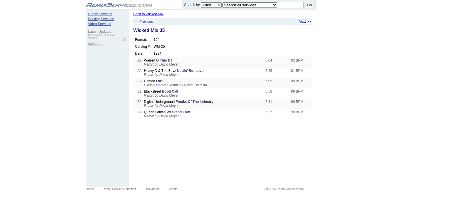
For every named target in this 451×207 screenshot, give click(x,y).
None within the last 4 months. (101, 36)
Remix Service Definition (119, 189)
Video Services (99, 24)
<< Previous (144, 22)
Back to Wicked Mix (148, 14)
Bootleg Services (101, 19)
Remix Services (100, 14)
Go (309, 5)
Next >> (305, 22)
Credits (173, 189)
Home (90, 189)
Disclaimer (152, 189)
